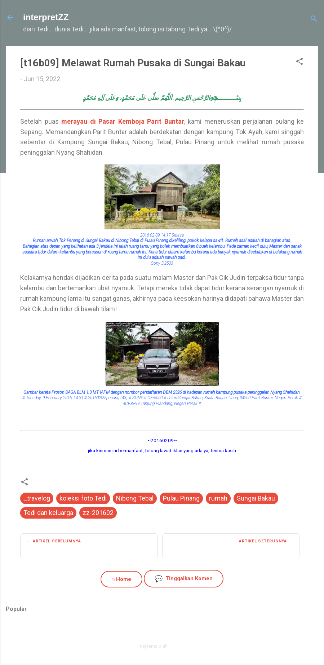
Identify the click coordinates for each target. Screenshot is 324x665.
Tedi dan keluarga (48, 512)
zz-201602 (98, 512)
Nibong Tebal (135, 498)
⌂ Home (121, 579)
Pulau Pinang (181, 498)
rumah (218, 498)
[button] (299, 62)
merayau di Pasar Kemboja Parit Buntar (122, 121)
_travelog (36, 498)
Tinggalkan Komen (184, 578)
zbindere (178, 646)
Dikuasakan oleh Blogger (162, 630)
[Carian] (314, 20)
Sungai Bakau (256, 498)
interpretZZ (46, 17)
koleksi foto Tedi (83, 498)
